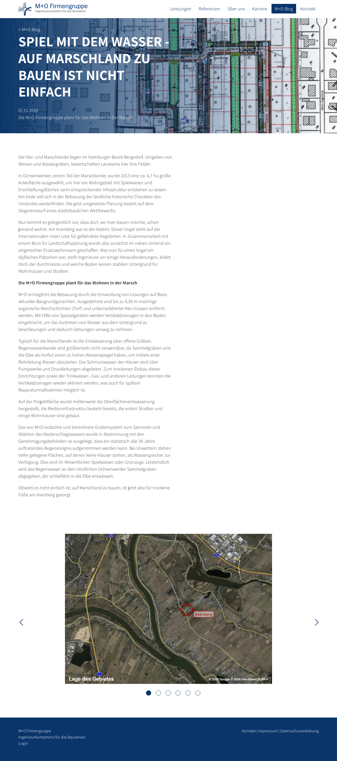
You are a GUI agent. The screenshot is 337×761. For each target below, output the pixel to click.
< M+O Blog (29, 29)
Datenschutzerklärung (299, 731)
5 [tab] (188, 693)
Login (23, 743)
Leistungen (180, 9)
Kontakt (308, 9)
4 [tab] (178, 693)
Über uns (236, 9)
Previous (22, 622)
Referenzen (209, 9)
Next (315, 622)
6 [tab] (197, 693)
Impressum (268, 731)
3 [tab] (168, 693)
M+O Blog (284, 9)
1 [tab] (148, 693)
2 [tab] (158, 693)
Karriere (259, 9)
